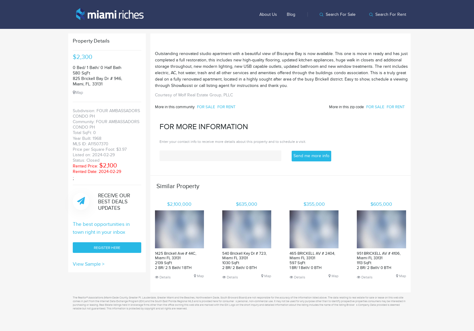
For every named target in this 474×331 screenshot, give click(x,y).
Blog (291, 14)
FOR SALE (206, 107)
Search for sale (341, 14)
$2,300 (82, 57)
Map (78, 92)
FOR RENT (226, 107)
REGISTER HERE (107, 248)
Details (163, 277)
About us (268, 14)
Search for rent (390, 14)
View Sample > (88, 264)
